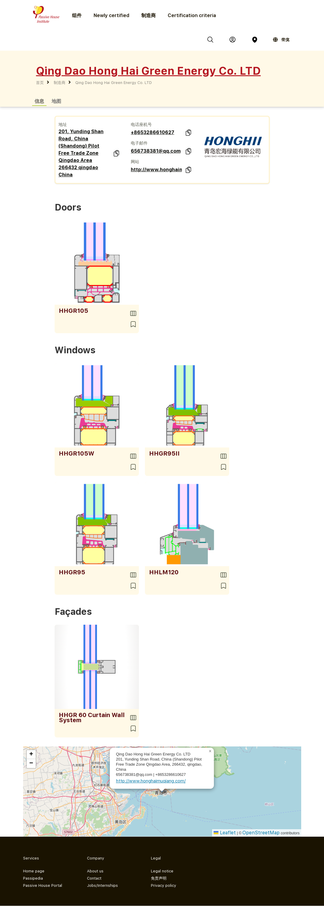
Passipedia (33, 878)
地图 (56, 101)
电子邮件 (139, 143)
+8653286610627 (152, 132)
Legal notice (162, 871)
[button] (210, 751)
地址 (62, 124)
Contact (94, 878)
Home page (33, 871)
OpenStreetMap (261, 833)
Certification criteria (192, 15)
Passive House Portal (42, 885)
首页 (40, 82)
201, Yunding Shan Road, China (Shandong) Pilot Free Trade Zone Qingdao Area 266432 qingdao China (81, 153)
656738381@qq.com (156, 151)
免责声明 (158, 878)
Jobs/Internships (102, 885)
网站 (135, 161)
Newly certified (111, 15)
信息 (39, 101)
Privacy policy (163, 885)
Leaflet (225, 833)
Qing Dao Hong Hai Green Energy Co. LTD (113, 82)
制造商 (148, 15)
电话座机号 (141, 124)
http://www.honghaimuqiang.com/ (156, 169)
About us (95, 871)
